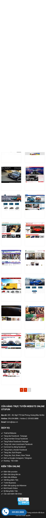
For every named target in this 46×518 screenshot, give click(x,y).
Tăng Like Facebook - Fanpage (15, 436)
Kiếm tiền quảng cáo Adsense (15, 485)
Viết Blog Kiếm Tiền (11, 480)
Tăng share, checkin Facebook (15, 450)
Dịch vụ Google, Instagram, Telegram (18, 458)
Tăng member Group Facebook (16, 439)
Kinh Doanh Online (11, 488)
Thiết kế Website (10, 433)
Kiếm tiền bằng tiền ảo (12, 474)
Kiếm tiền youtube (10, 472)
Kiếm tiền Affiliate (10, 477)
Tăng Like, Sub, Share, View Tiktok (17, 455)
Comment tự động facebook (15, 447)
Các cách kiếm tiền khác (13, 494)
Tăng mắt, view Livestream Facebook (18, 444)
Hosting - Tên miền (11, 461)
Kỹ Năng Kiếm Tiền (11, 491)
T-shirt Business (10, 483)
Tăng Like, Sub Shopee (12, 453)
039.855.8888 (18, 512)
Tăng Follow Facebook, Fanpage (16, 442)
